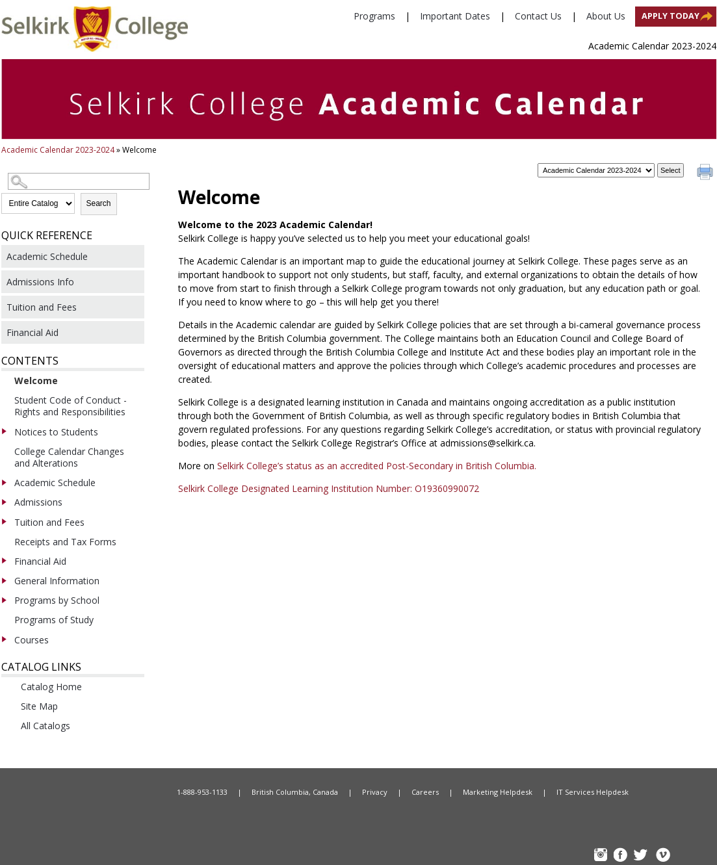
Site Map (39, 706)
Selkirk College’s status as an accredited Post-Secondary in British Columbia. (378, 465)
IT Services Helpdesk (592, 792)
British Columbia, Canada (295, 792)
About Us (605, 16)
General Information (56, 581)
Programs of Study (54, 619)
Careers (425, 792)
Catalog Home (51, 686)
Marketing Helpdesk (497, 792)
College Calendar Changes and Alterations (69, 457)
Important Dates (455, 16)
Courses (31, 640)
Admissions (38, 502)
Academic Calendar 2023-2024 (57, 149)
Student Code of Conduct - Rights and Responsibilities (70, 406)
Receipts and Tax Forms (65, 542)
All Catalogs (45, 725)
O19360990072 (447, 488)
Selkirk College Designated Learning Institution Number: (296, 488)
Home (99, 792)
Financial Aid (33, 332)
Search (98, 203)
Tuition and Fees (42, 307)
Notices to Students (56, 432)
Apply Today (670, 15)
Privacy (374, 792)
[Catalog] (596, 170)
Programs (374, 16)
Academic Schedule (47, 256)
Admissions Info (40, 282)
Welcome (36, 380)
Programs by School (56, 600)
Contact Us (538, 16)
